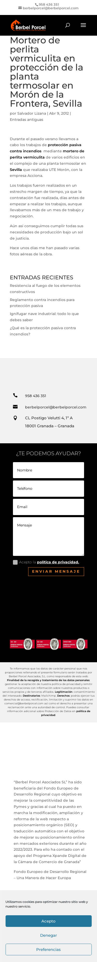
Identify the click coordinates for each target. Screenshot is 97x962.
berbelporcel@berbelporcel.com (55, 407)
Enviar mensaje (56, 571)
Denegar (48, 935)
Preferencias (48, 949)
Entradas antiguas (26, 119)
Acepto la (46, 562)
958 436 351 (35, 395)
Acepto (48, 921)
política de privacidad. (58, 562)
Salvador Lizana (31, 113)
